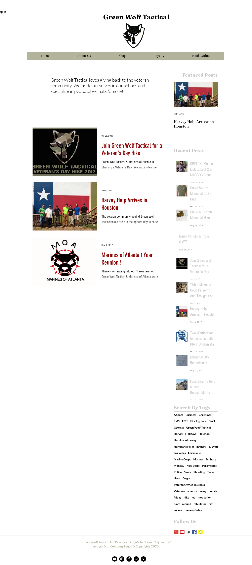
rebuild (186, 504)
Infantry (201, 446)
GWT (212, 421)
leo (193, 497)
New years (193, 465)
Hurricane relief (184, 446)
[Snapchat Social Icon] (200, 532)
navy (177, 504)
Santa (187, 472)
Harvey (178, 433)
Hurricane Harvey (185, 440)
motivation (204, 497)
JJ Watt (213, 446)
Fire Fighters (198, 421)
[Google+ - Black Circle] (136, 559)
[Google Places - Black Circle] (143, 559)
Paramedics (209, 465)
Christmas (205, 414)
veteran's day (194, 510)
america (192, 491)
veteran (178, 510)
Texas (210, 472)
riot (211, 504)
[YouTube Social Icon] (182, 532)
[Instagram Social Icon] (188, 532)
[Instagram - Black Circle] (121, 559)
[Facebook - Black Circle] (129, 559)
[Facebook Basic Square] (194, 532)
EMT (185, 421)
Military (211, 459)
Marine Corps (182, 459)
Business (190, 414)
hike (186, 497)
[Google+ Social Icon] (176, 532)
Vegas (187, 478)
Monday (179, 465)
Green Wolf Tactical (198, 427)
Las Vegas (180, 453)
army (203, 491)
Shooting (199, 472)
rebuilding (200, 504)
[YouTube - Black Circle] (114, 559)
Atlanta (178, 414)
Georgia (179, 427)
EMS (177, 421)
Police (178, 472)
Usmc (177, 478)
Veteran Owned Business (189, 484)
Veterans (179, 491)
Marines (198, 459)
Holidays (190, 433)
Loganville (194, 453)
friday (177, 497)
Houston (204, 433)
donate (213, 491)
